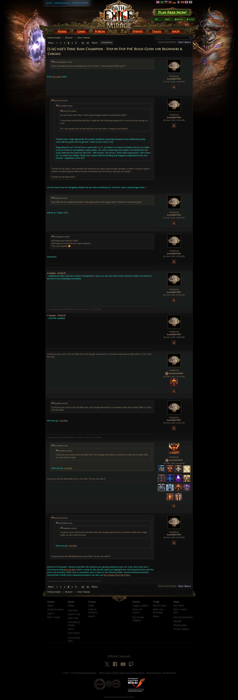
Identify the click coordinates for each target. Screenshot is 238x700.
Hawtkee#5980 (176, 373)
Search (91, 616)
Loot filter (63, 420)
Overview (73, 610)
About (156, 616)
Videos (71, 605)
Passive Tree (74, 614)
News (50, 605)
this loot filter (70, 569)
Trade (156, 601)
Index (91, 605)
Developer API (169, 673)
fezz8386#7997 (174, 79)
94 (83, 42)
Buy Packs (178, 605)
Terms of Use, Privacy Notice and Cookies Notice (121, 673)
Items (71, 629)
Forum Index (54, 38)
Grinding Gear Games (86, 673)
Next (95, 42)
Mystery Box (179, 625)
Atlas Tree (73, 618)
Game (71, 601)
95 (88, 42)
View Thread (83, 38)
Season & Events (137, 611)
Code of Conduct (92, 611)
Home (50, 601)
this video (56, 76)
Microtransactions (183, 617)
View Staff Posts (167, 42)
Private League (181, 629)
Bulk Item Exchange (158, 611)
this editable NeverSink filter (116, 575)
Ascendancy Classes (74, 624)
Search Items (159, 605)
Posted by (174, 76)
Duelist (69, 38)
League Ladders (140, 605)
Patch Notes (53, 617)
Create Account (62, 3)
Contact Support (80, 3)
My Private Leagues (138, 619)
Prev (51, 42)
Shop (176, 601)
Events (136, 601)
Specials (177, 621)
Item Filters (74, 633)
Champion (106, 42)
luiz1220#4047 (176, 460)
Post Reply (184, 42)
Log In (49, 3)
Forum (92, 601)
